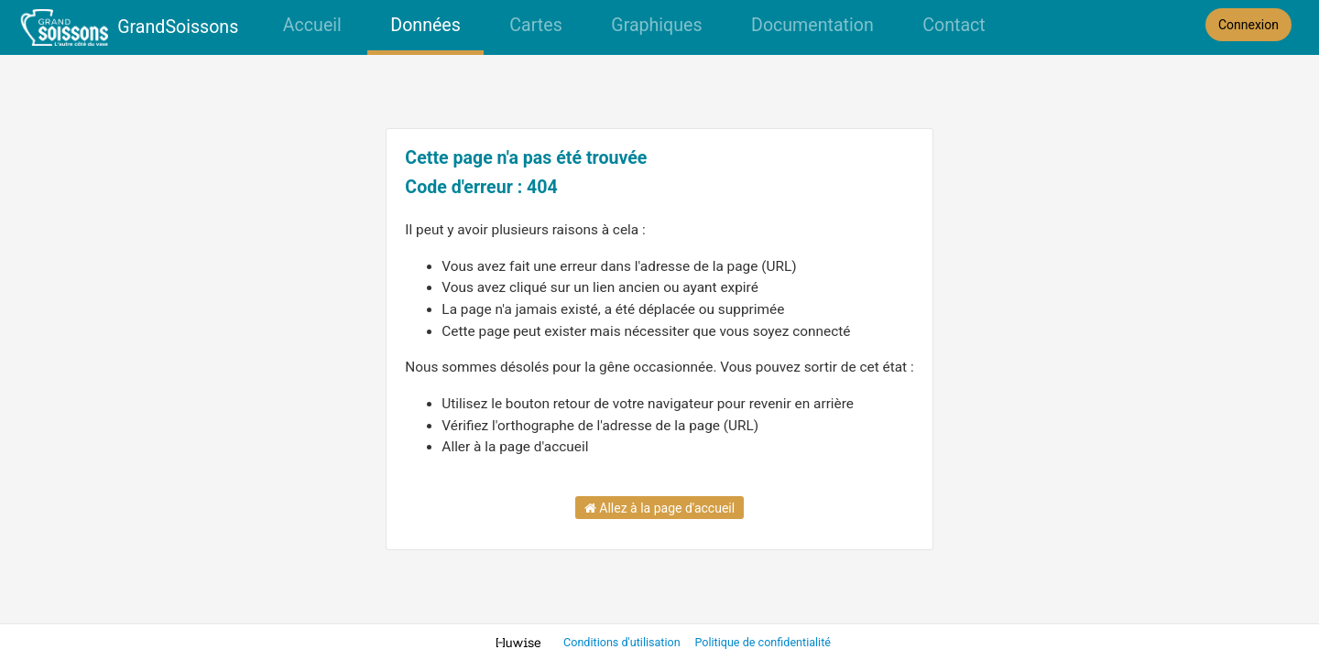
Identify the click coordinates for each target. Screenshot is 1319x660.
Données (425, 25)
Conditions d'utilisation (623, 642)
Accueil (312, 25)
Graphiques (656, 25)
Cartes (535, 25)
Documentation (812, 25)
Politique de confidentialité (762, 642)
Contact (953, 25)
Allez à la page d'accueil (659, 508)
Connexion (1248, 24)
